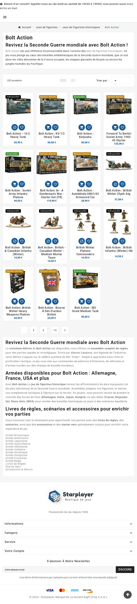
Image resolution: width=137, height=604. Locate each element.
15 (55, 330)
